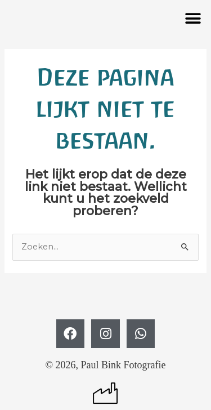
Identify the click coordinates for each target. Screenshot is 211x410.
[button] (192, 18)
